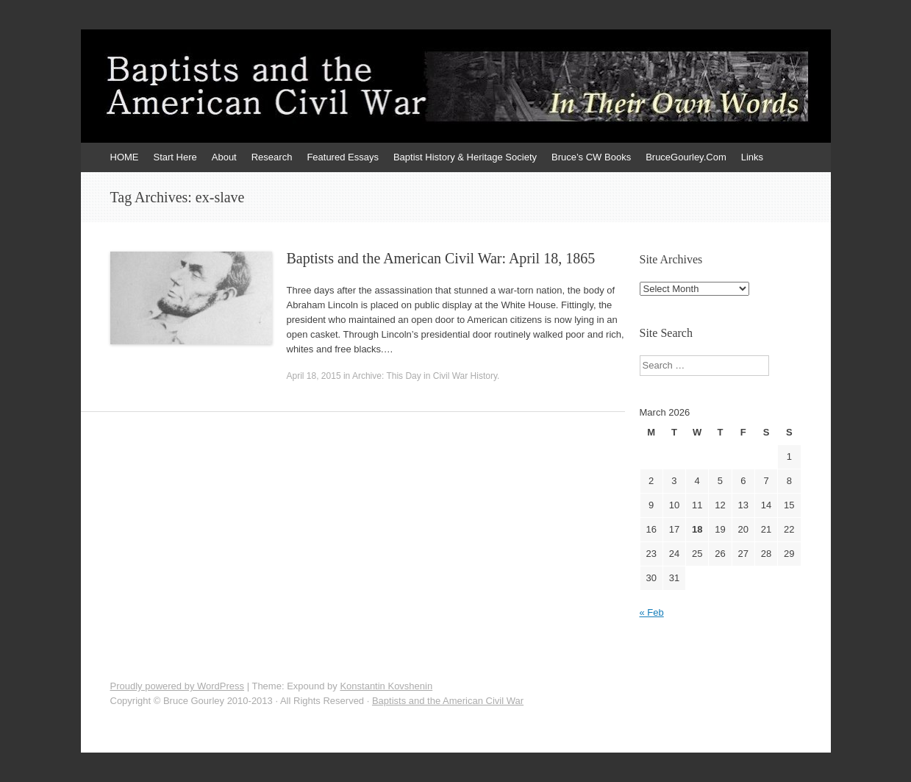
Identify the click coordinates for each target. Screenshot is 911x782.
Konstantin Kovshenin (386, 686)
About (224, 157)
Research (272, 157)
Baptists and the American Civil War (448, 700)
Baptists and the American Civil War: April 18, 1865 (441, 258)
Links (752, 157)
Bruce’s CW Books (591, 157)
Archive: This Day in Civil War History (424, 376)
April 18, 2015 (314, 376)
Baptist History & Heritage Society (465, 157)
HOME (124, 157)
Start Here (175, 157)
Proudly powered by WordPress (177, 686)
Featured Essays (343, 157)
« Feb (652, 612)
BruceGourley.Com (686, 157)
